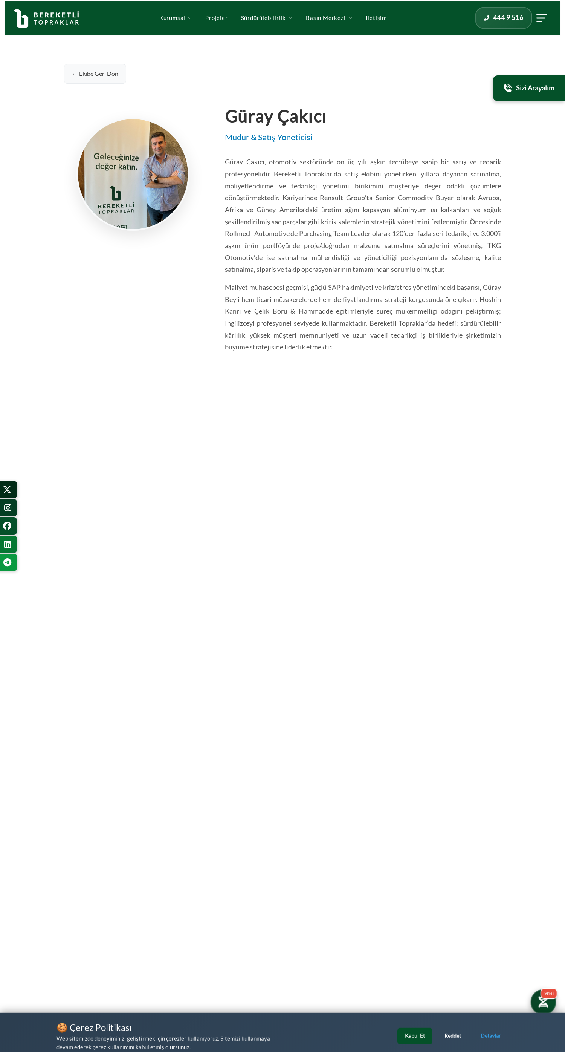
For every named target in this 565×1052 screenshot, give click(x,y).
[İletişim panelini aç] (517, 27)
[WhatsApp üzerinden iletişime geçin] (39, 1033)
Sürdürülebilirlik (267, 27)
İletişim (376, 27)
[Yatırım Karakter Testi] (543, 1002)
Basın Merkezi (329, 27)
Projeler (216, 27)
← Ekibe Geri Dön (95, 73)
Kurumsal (175, 27)
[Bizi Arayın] (544, 1031)
